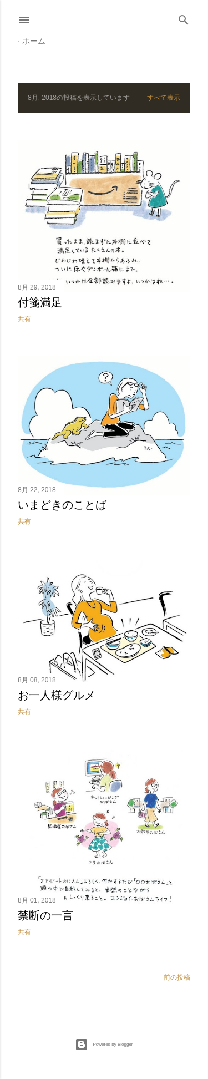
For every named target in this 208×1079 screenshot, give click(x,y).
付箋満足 (40, 302)
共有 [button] (24, 319)
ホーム (33, 41)
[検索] (183, 17)
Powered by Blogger (104, 1044)
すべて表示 (163, 98)
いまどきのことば (62, 505)
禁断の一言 (45, 915)
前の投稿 (177, 977)
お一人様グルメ (56, 695)
